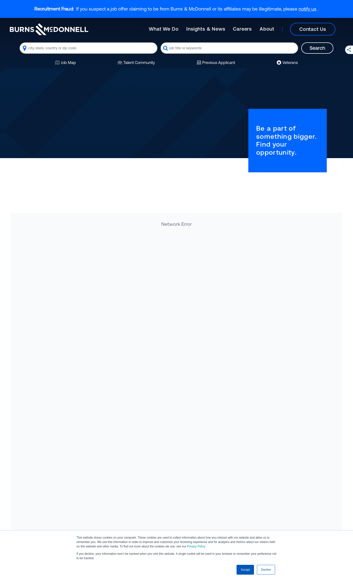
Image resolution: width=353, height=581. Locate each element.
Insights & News (205, 29)
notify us (307, 9)
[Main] (246, 29)
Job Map (65, 62)
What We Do (163, 29)
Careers (242, 29)
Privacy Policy (196, 546)
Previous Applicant (216, 62)
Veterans (287, 62)
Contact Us (312, 29)
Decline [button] (266, 569)
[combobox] (88, 48)
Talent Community (136, 62)
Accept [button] (245, 569)
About (267, 29)
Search (317, 48)
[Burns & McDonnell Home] (49, 29)
